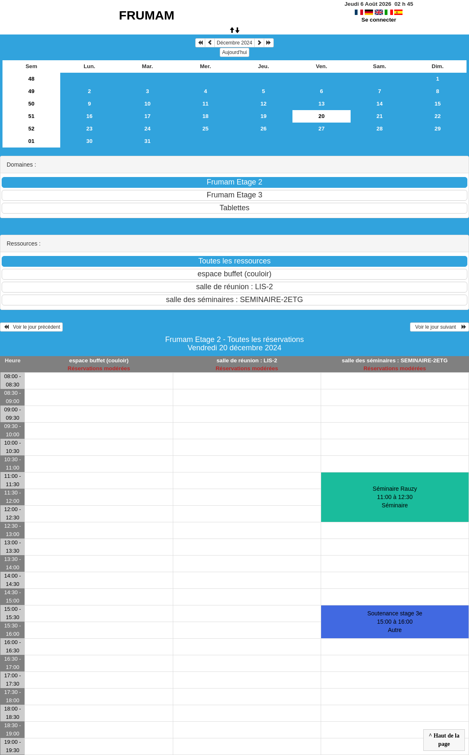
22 (438, 116)
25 (205, 128)
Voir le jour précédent (31, 327)
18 (205, 116)
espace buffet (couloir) (98, 360)
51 (31, 116)
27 (322, 128)
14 (379, 104)
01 (31, 141)
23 (89, 128)
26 (263, 128)
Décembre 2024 (234, 43)
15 (438, 104)
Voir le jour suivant (440, 327)
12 (263, 104)
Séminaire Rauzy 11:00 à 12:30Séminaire (395, 497)
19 (263, 116)
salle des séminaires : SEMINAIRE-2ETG (395, 360)
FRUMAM (146, 15)
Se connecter (378, 20)
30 (89, 141)
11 (205, 104)
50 (31, 104)
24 (147, 128)
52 (31, 128)
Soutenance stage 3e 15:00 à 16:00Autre (394, 621)
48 (31, 79)
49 (31, 91)
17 (147, 116)
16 (89, 116)
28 (379, 128)
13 (322, 104)
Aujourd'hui (234, 52)
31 (147, 141)
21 (379, 116)
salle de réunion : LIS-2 (246, 360)
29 (438, 128)
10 (147, 104)
